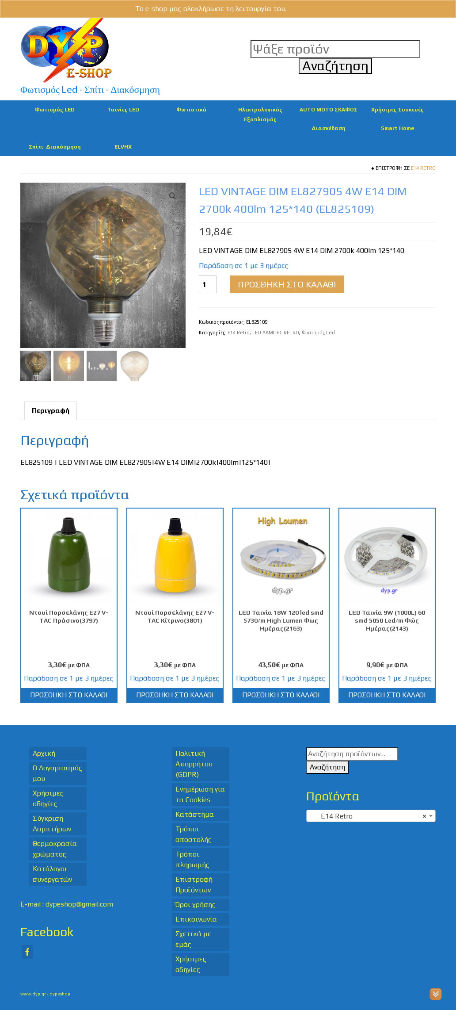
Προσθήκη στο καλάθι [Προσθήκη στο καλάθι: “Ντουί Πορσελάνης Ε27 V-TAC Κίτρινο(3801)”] (174, 695)
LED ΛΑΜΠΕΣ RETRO (275, 332)
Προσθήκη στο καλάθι (287, 284)
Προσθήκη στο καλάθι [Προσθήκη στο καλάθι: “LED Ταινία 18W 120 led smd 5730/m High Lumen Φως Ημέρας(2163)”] (280, 695)
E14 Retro (423, 168)
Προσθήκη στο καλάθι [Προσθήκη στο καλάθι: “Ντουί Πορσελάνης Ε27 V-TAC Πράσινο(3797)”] (68, 695)
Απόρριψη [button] (304, 8)
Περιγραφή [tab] (50, 410)
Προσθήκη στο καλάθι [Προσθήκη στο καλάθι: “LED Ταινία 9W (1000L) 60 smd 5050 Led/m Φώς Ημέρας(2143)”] (387, 695)
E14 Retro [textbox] (368, 816)
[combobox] (371, 816)
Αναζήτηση (327, 767)
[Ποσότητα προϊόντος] (208, 284)
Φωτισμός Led (318, 332)
